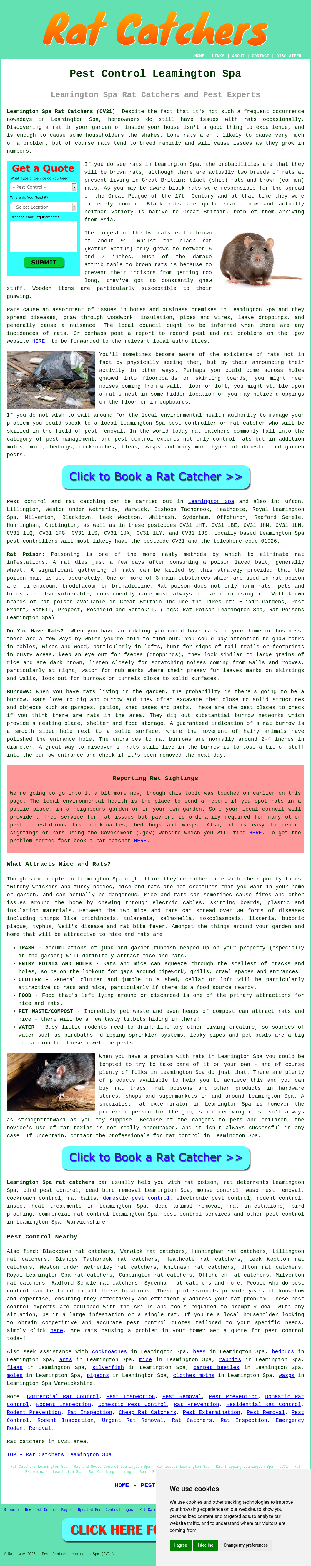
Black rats (164, 204)
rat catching (85, 501)
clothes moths (193, 1375)
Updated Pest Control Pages (105, 1510)
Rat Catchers (192, 1420)
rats (250, 119)
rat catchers (211, 431)
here (56, 1331)
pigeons (98, 1375)
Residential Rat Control (263, 1405)
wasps (287, 1375)
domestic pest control (136, 1198)
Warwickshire (86, 1222)
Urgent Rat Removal (133, 1420)
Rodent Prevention (34, 1412)
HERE (38, 341)
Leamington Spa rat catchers (50, 1182)
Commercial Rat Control (63, 1397)
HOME (199, 56)
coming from (139, 386)
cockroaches (109, 1352)
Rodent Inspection (63, 1405)
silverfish (108, 1368)
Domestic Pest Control (132, 1405)
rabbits (230, 1360)
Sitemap (11, 1510)
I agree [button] (180, 1545)
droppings (290, 394)
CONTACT (260, 56)
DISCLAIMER (289, 56)
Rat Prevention (196, 1405)
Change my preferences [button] (246, 1545)
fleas (15, 1368)
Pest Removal (182, 1397)
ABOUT (238, 56)
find (29, 1251)
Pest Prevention (233, 1397)
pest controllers (32, 541)
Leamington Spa (211, 501)
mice (145, 1360)
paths (181, 708)
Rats (13, 310)
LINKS (218, 56)
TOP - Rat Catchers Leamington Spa (59, 1455)
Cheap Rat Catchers (147, 1412)
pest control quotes (159, 1323)
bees (199, 1352)
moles (15, 1375)
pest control (285, 1214)
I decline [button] (205, 1545)
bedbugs (283, 1352)
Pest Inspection (130, 1397)
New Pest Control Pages (48, 1510)
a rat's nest (118, 394)
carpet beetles (216, 1368)
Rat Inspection (89, 1412)
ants (65, 1360)
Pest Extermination (211, 1412)
